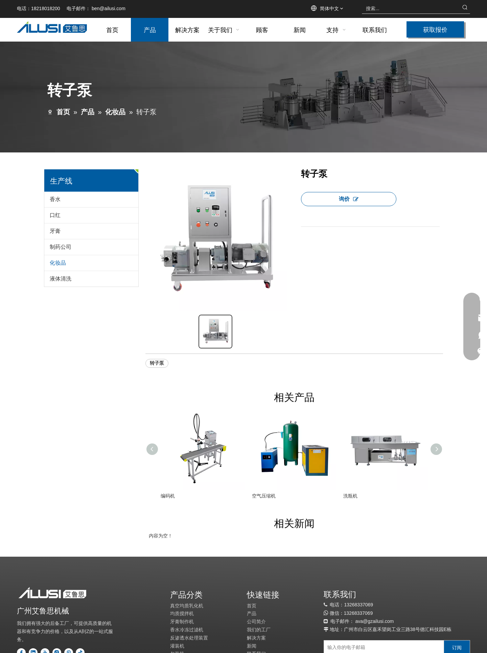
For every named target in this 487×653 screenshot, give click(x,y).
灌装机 (177, 645)
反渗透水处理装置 (189, 636)
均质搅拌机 (182, 612)
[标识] (52, 592)
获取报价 (435, 29)
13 (346, 612)
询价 (348, 199)
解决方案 (256, 636)
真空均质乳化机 (186, 604)
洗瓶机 (350, 495)
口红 (55, 215)
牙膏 (55, 231)
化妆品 (58, 263)
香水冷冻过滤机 (186, 628)
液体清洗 (60, 279)
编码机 (168, 495)
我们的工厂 (259, 628)
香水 (55, 199)
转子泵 (157, 362)
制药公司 (60, 247)
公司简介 (256, 620)
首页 (251, 604)
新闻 (251, 645)
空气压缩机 (264, 495)
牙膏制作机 (182, 620)
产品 (251, 612)
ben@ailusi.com (108, 8)
